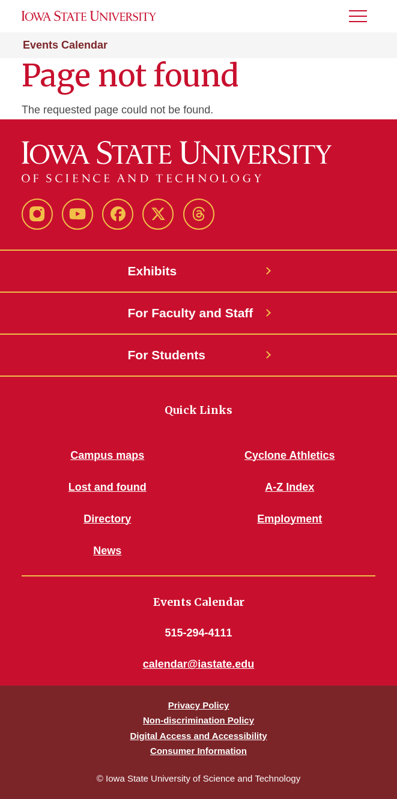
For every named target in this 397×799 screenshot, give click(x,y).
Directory (107, 519)
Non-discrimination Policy (198, 720)
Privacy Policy (198, 705)
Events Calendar (65, 45)
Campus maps (107, 455)
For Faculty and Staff (190, 313)
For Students (167, 355)
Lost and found (107, 487)
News (107, 551)
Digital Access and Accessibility (198, 736)
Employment (289, 519)
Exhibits (152, 271)
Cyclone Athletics (289, 455)
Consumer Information (198, 751)
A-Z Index (289, 487)
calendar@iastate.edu (199, 664)
